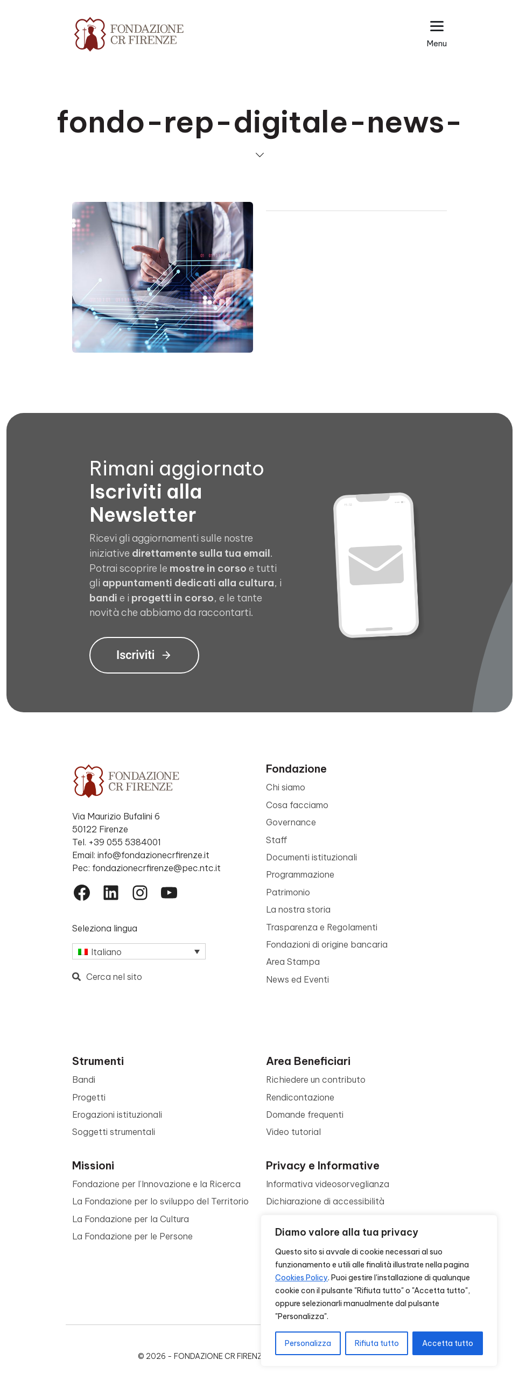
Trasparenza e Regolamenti (321, 927)
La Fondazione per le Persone (132, 1236)
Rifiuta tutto (377, 1343)
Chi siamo (285, 787)
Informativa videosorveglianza (327, 1184)
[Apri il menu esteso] (437, 34)
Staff (276, 840)
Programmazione (300, 874)
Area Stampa (293, 961)
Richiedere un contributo (316, 1079)
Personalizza (308, 1343)
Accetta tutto (447, 1343)
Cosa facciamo (297, 805)
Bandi (83, 1079)
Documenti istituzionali (311, 857)
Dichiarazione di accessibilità (325, 1201)
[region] (379, 1290)
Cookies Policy (301, 1277)
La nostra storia (298, 909)
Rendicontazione (300, 1097)
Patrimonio (288, 892)
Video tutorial (293, 1131)
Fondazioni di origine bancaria (327, 944)
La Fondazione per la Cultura (130, 1219)
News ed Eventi (297, 979)
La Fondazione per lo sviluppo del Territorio (160, 1201)
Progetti (89, 1097)
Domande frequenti (304, 1114)
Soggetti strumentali (113, 1131)
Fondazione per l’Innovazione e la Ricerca (156, 1184)
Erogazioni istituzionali (117, 1114)
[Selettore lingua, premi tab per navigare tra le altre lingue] (139, 951)
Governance (291, 822)
